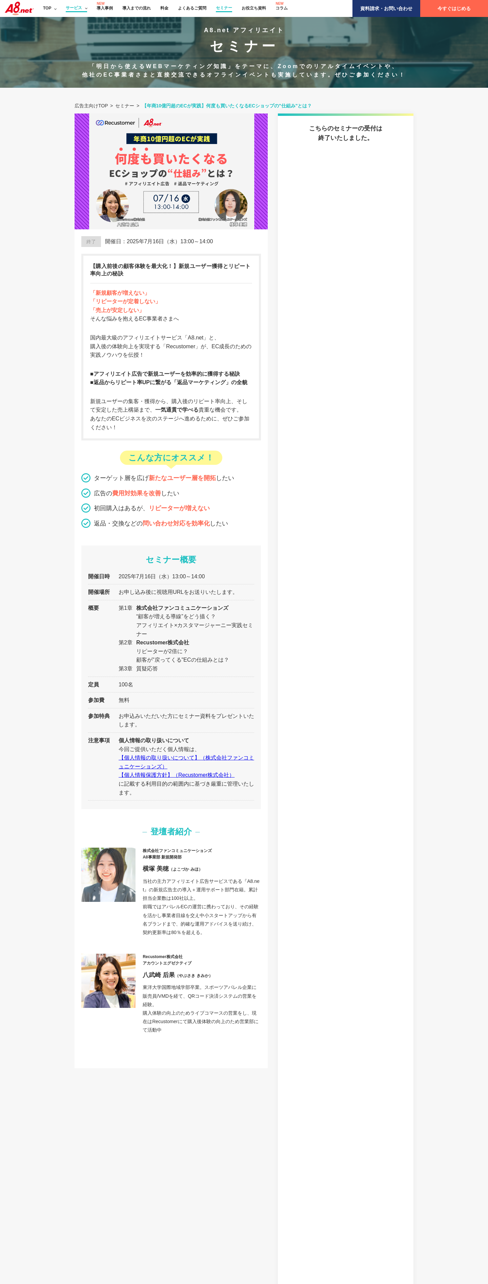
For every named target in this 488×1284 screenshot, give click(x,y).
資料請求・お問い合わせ (386, 8)
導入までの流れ (136, 8)
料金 (164, 8)
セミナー (224, 7)
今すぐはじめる (454, 8)
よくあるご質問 (192, 8)
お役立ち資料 (254, 8)
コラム (282, 8)
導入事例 (105, 8)
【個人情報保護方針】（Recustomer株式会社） (177, 775)
